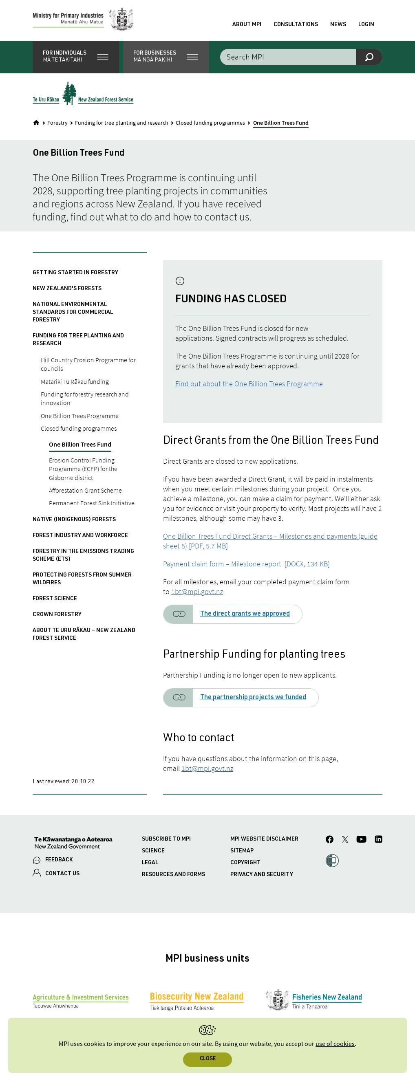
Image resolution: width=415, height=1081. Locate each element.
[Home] (36, 122)
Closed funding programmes (210, 123)
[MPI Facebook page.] (330, 840)
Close (208, 1059)
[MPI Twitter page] (345, 840)
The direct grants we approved (245, 614)
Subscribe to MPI (166, 839)
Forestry (57, 123)
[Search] (369, 57)
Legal (150, 863)
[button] (76, 57)
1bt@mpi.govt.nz (197, 591)
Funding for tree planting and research (121, 123)
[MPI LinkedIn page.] (378, 840)
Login (366, 25)
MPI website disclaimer (264, 839)
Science (153, 851)
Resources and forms (173, 875)
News (338, 25)
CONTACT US (62, 874)
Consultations (296, 25)
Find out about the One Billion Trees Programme (249, 383)
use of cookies (335, 1044)
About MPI (246, 25)
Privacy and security (261, 875)
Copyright (245, 863)
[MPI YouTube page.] (361, 840)
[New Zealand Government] (73, 843)
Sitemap (242, 851)
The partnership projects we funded (253, 698)
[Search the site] (301, 57)
